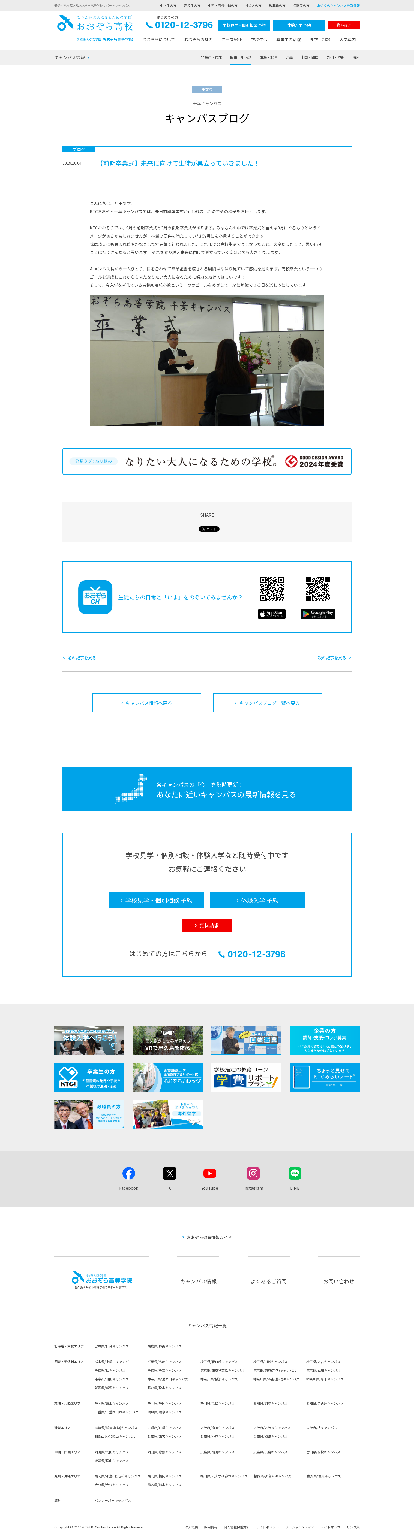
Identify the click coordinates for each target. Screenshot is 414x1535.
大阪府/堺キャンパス (321, 1427)
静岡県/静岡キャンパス (165, 1403)
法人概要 (191, 1527)
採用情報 (210, 1527)
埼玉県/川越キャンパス (270, 1361)
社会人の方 (253, 5)
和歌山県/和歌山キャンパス (115, 1436)
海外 (356, 57)
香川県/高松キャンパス (323, 1451)
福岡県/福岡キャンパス (165, 1476)
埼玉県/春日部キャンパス (219, 1361)
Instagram (253, 1188)
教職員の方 (277, 5)
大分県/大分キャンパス (112, 1484)
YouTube (209, 1188)
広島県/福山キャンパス (217, 1451)
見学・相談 (320, 39)
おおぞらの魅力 (198, 39)
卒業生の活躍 (288, 39)
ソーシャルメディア (299, 1527)
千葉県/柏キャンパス (110, 1370)
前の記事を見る (82, 657)
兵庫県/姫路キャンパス (270, 1436)
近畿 (289, 57)
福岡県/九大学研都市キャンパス (224, 1476)
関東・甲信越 (240, 57)
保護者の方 (301, 5)
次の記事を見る (332, 657)
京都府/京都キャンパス (165, 1427)
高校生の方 (192, 5)
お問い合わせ (338, 1281)
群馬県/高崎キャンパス (165, 1361)
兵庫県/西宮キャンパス (165, 1436)
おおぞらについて (158, 39)
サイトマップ (330, 1527)
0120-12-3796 (179, 26)
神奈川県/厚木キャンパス (325, 1379)
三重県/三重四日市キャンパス (117, 1412)
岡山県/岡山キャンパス (112, 1451)
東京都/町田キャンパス (112, 1379)
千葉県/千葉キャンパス (165, 1370)
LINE (294, 1188)
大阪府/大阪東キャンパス (272, 1427)
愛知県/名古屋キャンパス (325, 1403)
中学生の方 (168, 5)
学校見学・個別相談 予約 (244, 25)
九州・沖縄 (335, 57)
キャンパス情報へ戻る (149, 702)
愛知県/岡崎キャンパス (270, 1403)
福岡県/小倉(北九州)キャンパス (118, 1476)
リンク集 (353, 1527)
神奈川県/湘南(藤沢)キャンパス (276, 1379)
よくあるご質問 (268, 1281)
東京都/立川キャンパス (323, 1370)
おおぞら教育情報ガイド (209, 1237)
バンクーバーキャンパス (113, 1500)
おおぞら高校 (95, 28)
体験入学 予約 (299, 25)
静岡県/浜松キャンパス (217, 1403)
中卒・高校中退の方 (223, 5)
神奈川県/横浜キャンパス (219, 1379)
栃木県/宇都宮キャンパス (113, 1361)
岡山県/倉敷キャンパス (165, 1451)
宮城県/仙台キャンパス (112, 1346)
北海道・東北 (211, 57)
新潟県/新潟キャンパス (112, 1387)
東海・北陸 (268, 57)
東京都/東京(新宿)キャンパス (274, 1370)
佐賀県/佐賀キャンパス (324, 1476)
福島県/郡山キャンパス (165, 1346)
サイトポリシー (267, 1527)
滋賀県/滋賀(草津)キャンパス (116, 1427)
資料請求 (344, 25)
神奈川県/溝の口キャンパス (168, 1379)
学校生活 (259, 39)
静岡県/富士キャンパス (112, 1403)
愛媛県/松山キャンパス (112, 1460)
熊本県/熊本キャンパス (165, 1484)
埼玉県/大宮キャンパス (323, 1361)
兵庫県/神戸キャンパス (217, 1436)
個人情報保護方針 (237, 1527)
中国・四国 (310, 57)
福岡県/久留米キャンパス (272, 1476)
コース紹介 (232, 39)
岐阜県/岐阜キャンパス (165, 1412)
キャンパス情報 (69, 57)
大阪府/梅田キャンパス (217, 1427)
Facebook (128, 1188)
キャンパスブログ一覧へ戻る (269, 702)
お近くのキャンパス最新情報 (338, 5)
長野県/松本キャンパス (165, 1387)
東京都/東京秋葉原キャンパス (222, 1370)
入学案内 (347, 39)
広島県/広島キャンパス (270, 1451)
